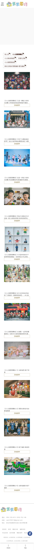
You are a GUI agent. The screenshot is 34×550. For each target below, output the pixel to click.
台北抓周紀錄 (9, 541)
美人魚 (7, 54)
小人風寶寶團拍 (17, 54)
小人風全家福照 (10, 58)
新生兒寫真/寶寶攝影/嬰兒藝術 (15, 66)
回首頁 (8, 546)
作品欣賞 (5, 533)
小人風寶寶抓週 (10, 62)
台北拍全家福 (17, 541)
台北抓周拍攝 (26, 537)
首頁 (9, 529)
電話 (25, 546)
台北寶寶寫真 (12, 537)
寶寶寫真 (6, 537)
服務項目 (22, 529)
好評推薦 (12, 533)
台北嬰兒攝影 (24, 541)
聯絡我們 (19, 533)
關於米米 (15, 529)
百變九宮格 (21, 58)
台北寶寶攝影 (19, 537)
